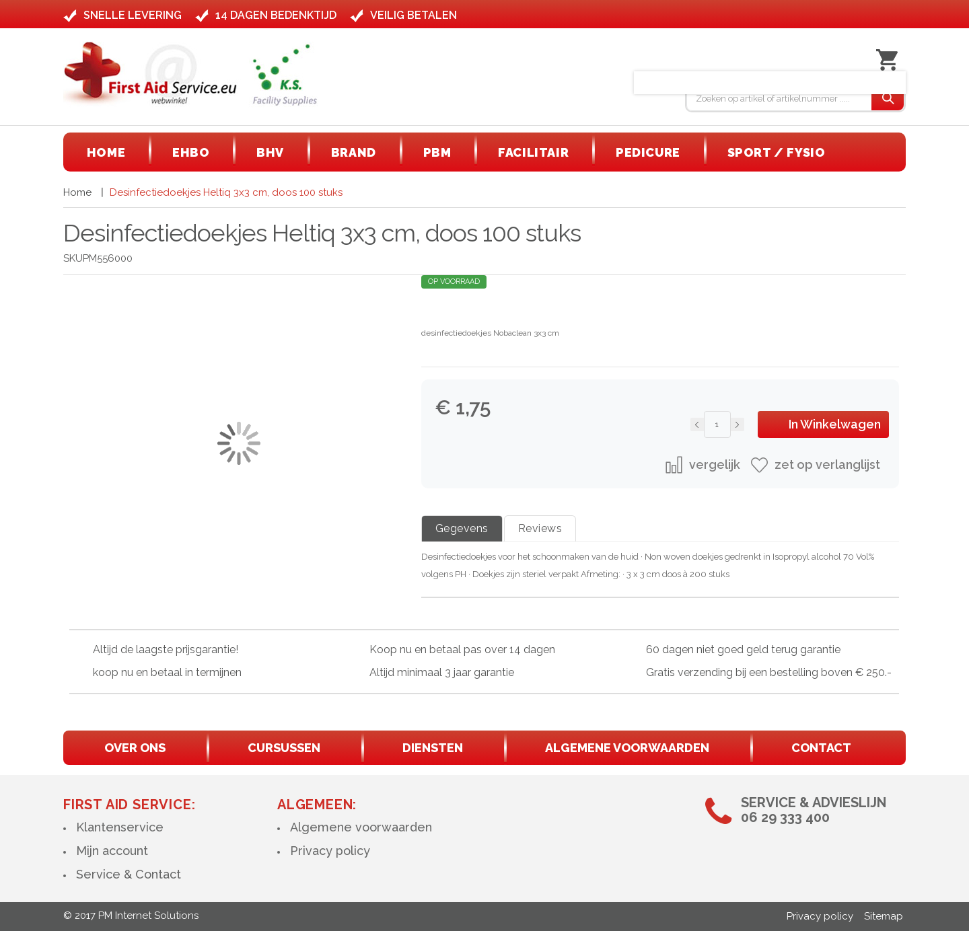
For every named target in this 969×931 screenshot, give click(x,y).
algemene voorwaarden (627, 748)
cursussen (284, 748)
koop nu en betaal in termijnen (167, 672)
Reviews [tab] (540, 528)
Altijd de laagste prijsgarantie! (165, 649)
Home (77, 192)
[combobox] (779, 98)
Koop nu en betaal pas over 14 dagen (462, 649)
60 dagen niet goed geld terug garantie (743, 649)
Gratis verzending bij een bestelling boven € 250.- (769, 672)
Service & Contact (128, 874)
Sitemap (883, 916)
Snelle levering (132, 15)
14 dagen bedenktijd (275, 15)
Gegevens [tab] (462, 528)
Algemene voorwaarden (361, 827)
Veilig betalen (413, 15)
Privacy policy (330, 851)
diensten (432, 748)
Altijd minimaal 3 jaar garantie (441, 672)
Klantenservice (120, 827)
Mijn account (112, 851)
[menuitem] (106, 152)
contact (821, 748)
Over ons (135, 748)
